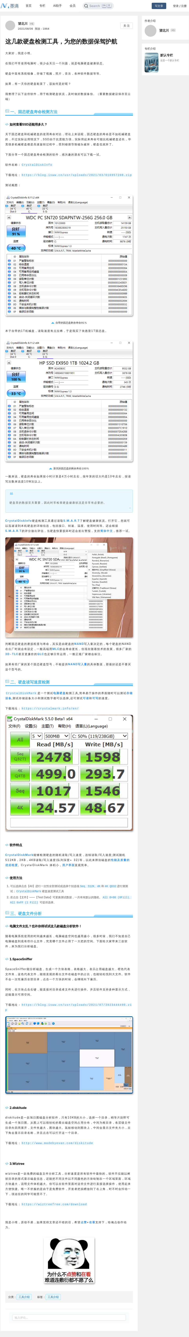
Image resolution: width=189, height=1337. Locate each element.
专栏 (42, 5)
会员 (73, 5)
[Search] (98, 5)
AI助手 (57, 5)
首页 (29, 5)
